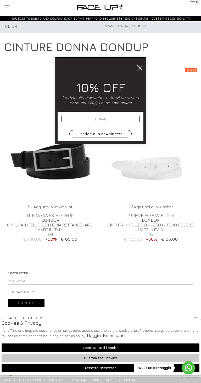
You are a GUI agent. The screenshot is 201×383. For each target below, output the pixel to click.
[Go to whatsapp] (188, 367)
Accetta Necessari (100, 368)
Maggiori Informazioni (106, 335)
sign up (29, 303)
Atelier (9, 380)
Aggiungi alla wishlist (50, 206)
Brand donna (116, 26)
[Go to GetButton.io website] (188, 377)
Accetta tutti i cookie (100, 348)
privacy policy (21, 292)
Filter (13, 26)
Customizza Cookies (100, 358)
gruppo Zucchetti (32, 380)
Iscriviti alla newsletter (100, 133)
